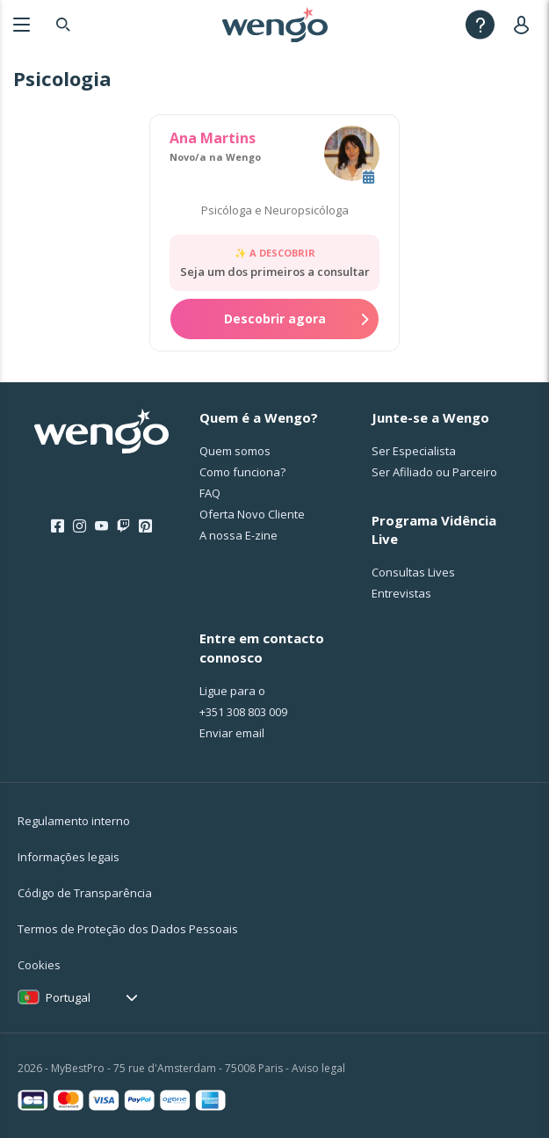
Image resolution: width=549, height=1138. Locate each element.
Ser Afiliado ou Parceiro (434, 472)
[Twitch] (123, 526)
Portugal (68, 997)
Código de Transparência (85, 893)
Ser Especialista (414, 451)
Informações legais (68, 857)
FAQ (209, 493)
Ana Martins (213, 138)
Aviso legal (318, 1068)
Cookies (39, 965)
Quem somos (235, 451)
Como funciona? (242, 472)
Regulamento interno (74, 821)
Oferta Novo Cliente (252, 514)
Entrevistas (401, 593)
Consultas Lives (413, 572)
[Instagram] (79, 526)
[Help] (480, 24)
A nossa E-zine (238, 535)
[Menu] (21, 24)
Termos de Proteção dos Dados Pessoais (128, 929)
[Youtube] (101, 526)
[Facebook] (57, 526)
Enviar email (231, 733)
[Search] (63, 24)
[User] (525, 24)
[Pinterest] (145, 526)
